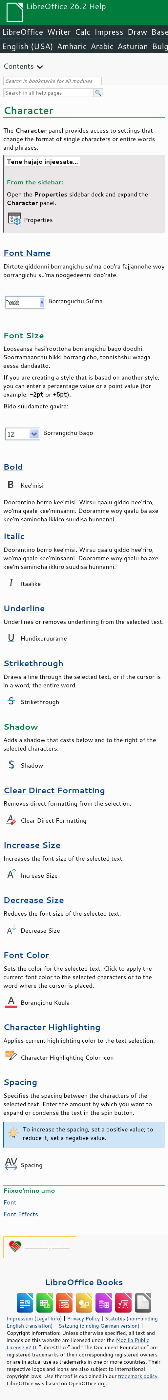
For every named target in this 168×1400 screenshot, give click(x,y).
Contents (18, 66)
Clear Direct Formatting (54, 790)
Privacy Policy (83, 1318)
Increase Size (31, 844)
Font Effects (20, 1214)
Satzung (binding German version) (99, 1325)
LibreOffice (22, 31)
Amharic (72, 46)
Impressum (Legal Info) (34, 1318)
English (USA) (27, 46)
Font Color (26, 955)
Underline (24, 608)
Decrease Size (33, 899)
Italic (14, 536)
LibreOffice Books (84, 1282)
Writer (59, 31)
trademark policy (138, 1376)
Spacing (20, 1082)
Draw (137, 31)
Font (9, 1202)
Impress (109, 31)
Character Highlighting (51, 1027)
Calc (83, 31)
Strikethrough (33, 663)
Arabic (102, 46)
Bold (13, 466)
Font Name (27, 252)
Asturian (132, 46)
